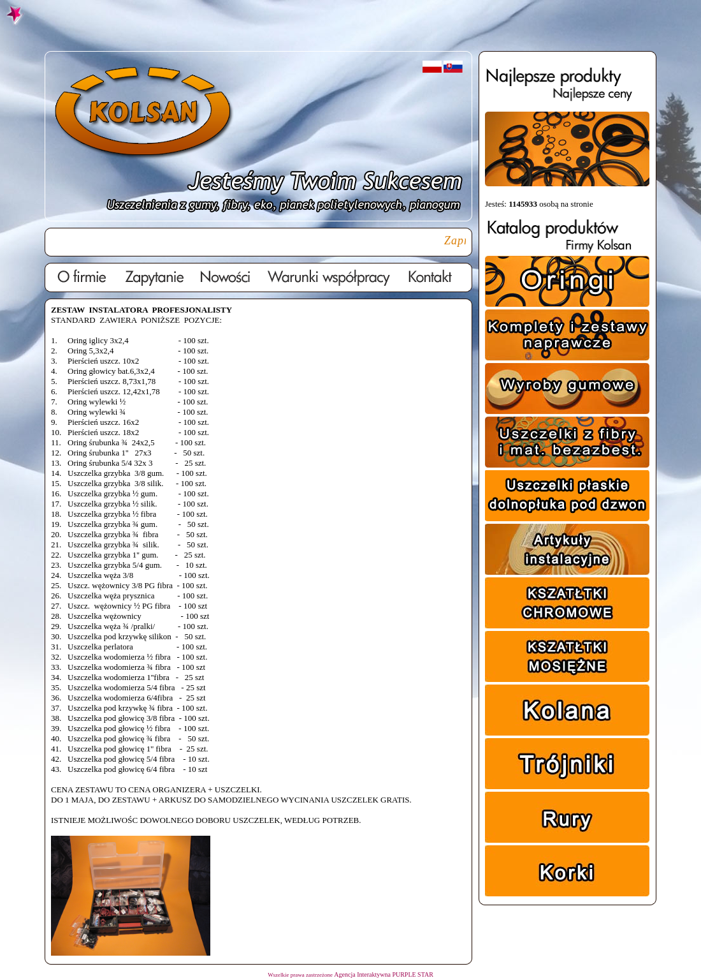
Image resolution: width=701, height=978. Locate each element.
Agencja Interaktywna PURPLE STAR (383, 974)
